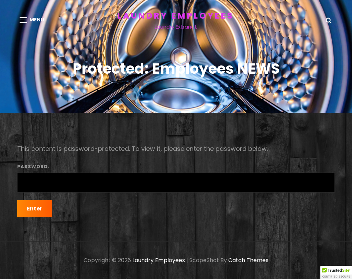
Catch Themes (248, 260)
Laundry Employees (176, 15)
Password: (176, 178)
